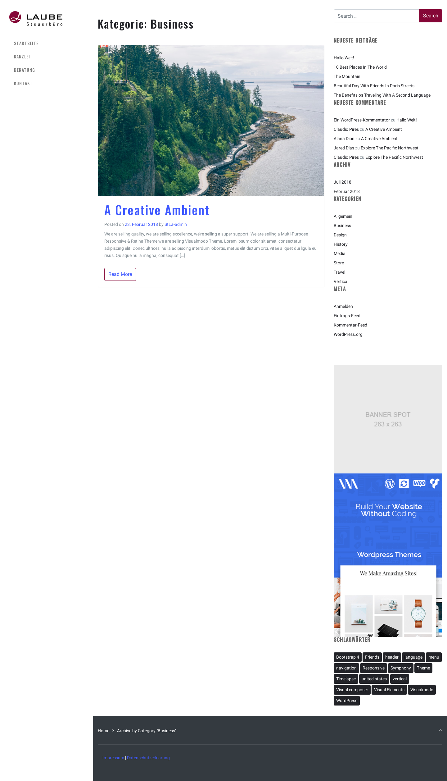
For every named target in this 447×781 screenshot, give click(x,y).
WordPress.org (348, 334)
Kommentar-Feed (350, 324)
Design (340, 234)
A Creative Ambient (157, 209)
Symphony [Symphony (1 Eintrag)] (401, 667)
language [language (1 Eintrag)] (413, 657)
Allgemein (343, 216)
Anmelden (343, 306)
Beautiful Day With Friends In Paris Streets (374, 85)
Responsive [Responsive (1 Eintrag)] (374, 667)
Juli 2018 (342, 182)
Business (342, 225)
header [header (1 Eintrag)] (392, 657)
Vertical (341, 281)
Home (103, 730)
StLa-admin (176, 224)
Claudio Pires (346, 129)
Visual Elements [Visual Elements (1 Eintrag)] (389, 689)
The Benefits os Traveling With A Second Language (382, 95)
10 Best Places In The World (360, 67)
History (341, 244)
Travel (339, 272)
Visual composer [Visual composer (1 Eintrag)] (352, 689)
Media (339, 253)
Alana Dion (344, 138)
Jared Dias (344, 147)
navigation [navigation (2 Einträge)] (346, 667)
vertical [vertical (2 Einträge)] (400, 678)
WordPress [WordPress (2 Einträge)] (346, 700)
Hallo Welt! (344, 57)
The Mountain (347, 76)
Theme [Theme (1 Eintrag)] (423, 667)
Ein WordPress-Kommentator (362, 119)
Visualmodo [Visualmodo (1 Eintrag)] (421, 689)
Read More (120, 274)
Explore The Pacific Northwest (389, 147)
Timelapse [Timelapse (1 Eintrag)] (346, 678)
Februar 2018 (347, 191)
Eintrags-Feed (347, 315)
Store (339, 262)
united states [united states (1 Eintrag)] (374, 678)
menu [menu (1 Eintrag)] (433, 657)
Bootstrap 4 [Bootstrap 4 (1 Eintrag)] (347, 657)
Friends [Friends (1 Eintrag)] (372, 657)
